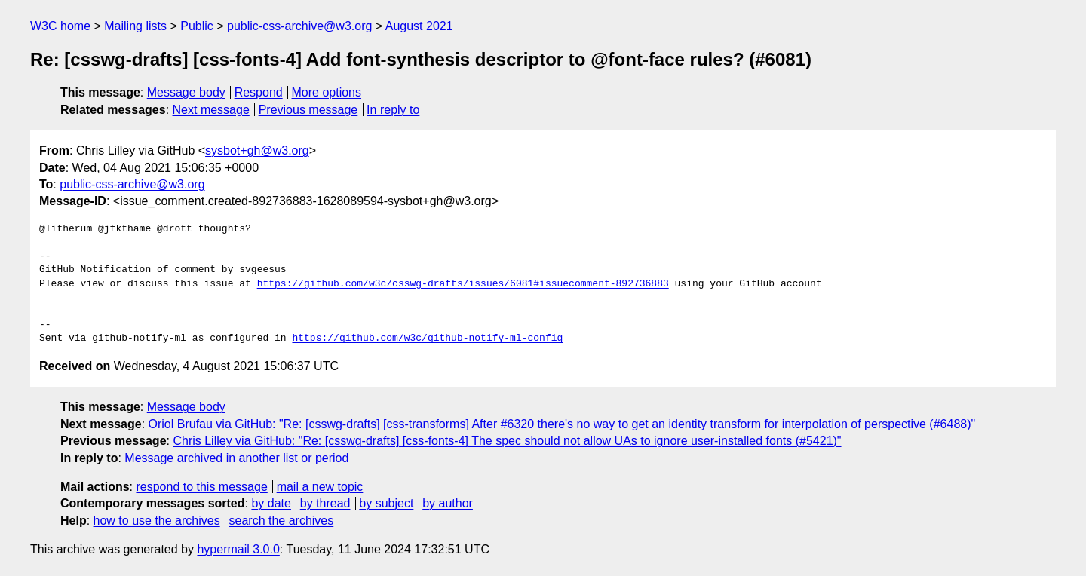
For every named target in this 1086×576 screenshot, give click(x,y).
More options (327, 92)
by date (270, 503)
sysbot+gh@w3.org (257, 150)
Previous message (308, 109)
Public (196, 26)
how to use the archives (157, 520)
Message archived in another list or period (236, 458)
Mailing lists (135, 26)
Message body (186, 92)
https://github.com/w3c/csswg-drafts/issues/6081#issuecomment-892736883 (463, 284)
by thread (325, 503)
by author (447, 503)
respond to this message (201, 486)
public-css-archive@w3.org (299, 26)
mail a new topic (320, 486)
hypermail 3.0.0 (238, 549)
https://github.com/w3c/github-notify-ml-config (427, 338)
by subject (386, 503)
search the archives (281, 520)
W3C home (60, 26)
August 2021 (419, 26)
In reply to (393, 109)
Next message (211, 109)
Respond (259, 92)
